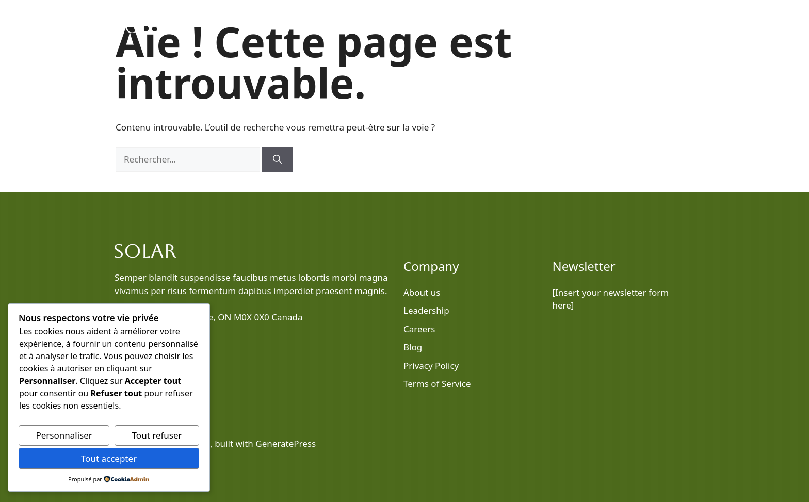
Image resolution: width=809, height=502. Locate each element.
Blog (521, 25)
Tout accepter (109, 458)
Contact (669, 26)
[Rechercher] (277, 159)
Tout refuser (157, 435)
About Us (568, 26)
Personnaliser (64, 435)
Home (469, 26)
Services (619, 26)
